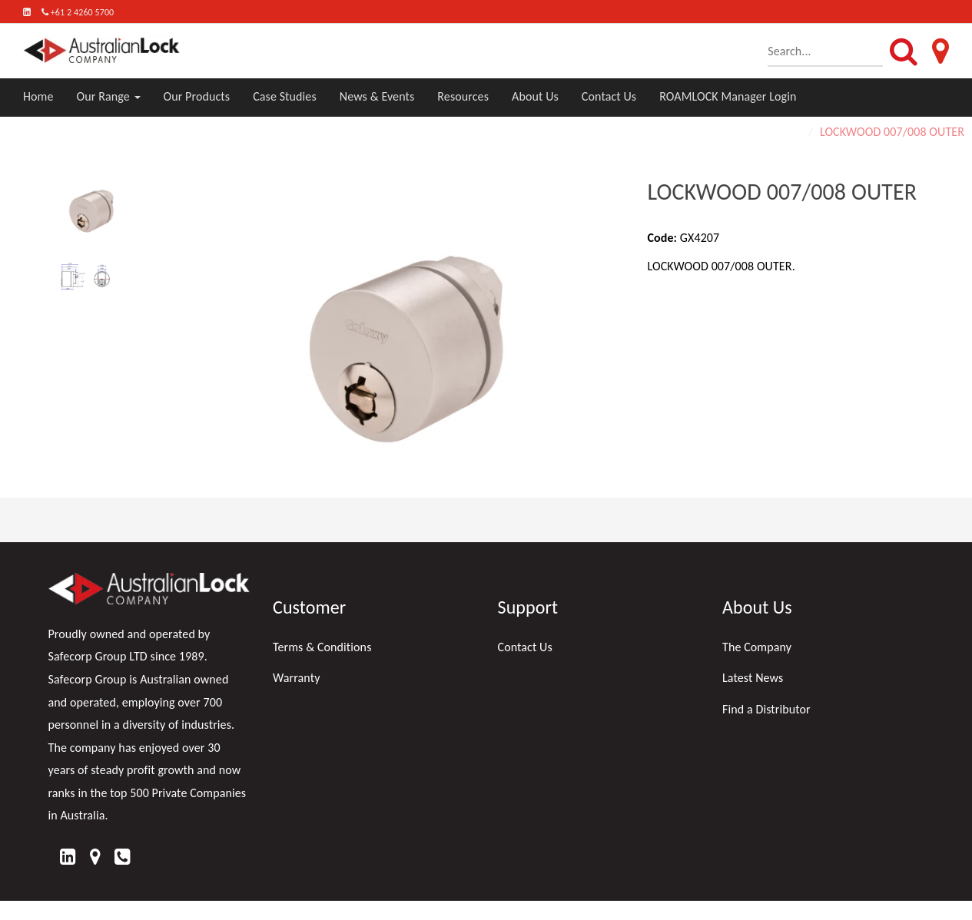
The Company (756, 647)
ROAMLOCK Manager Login (727, 96)
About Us (535, 96)
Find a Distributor (766, 709)
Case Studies (285, 96)
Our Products (197, 96)
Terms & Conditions (322, 647)
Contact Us (609, 96)
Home (38, 96)
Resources (463, 96)
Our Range (109, 96)
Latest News (752, 677)
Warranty (296, 677)
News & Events (377, 96)
